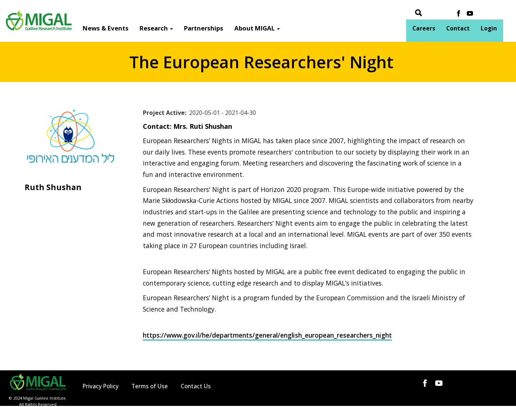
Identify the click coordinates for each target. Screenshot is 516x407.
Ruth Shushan (53, 187)
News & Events (106, 28)
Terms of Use (149, 386)
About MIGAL (257, 28)
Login (489, 28)
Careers (423, 28)
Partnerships (203, 28)
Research (156, 28)
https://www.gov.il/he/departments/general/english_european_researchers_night (267, 335)
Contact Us (196, 386)
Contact (458, 28)
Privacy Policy (101, 386)
